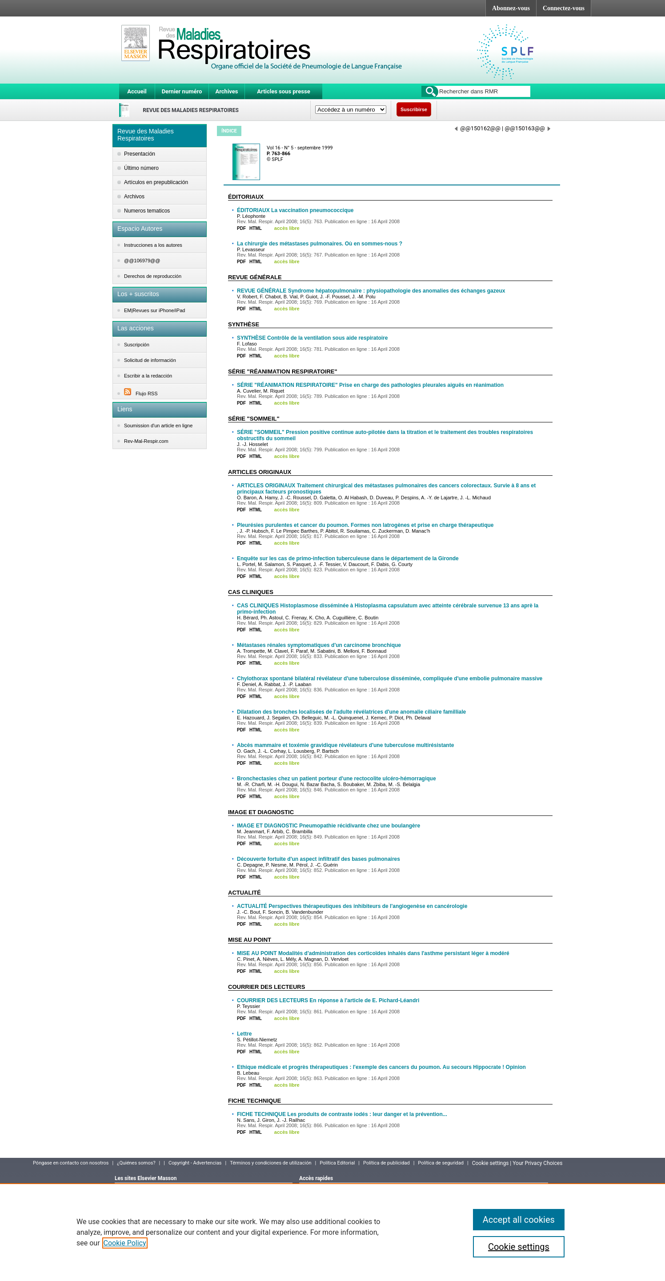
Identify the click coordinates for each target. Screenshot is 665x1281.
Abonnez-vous (511, 8)
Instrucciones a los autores (153, 245)
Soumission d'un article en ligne (158, 425)
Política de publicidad (386, 1163)
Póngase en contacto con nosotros (71, 1163)
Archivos (134, 196)
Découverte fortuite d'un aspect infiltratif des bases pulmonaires (318, 859)
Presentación (139, 154)
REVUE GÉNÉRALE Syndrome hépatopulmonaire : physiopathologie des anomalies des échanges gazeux (371, 291)
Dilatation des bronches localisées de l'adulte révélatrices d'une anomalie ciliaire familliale (351, 712)
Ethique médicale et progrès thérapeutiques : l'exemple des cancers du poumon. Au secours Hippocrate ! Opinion (381, 1067)
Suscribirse (414, 109)
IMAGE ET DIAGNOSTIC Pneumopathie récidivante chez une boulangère (328, 826)
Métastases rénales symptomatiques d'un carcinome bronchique (319, 645)
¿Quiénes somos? (136, 1163)
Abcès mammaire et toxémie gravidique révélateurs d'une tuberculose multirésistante (345, 745)
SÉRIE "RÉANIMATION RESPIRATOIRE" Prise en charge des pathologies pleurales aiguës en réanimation (370, 385)
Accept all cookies (519, 1219)
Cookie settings (518, 1246)
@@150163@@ (527, 128)
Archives (226, 91)
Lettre (244, 1034)
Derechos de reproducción (152, 276)
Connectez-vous (564, 8)
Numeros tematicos (147, 211)
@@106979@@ (142, 260)
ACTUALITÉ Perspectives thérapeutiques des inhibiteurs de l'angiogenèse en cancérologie (352, 906)
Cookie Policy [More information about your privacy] (125, 1243)
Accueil (136, 91)
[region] (332, 1232)
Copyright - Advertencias (195, 1163)
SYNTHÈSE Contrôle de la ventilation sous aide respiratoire (312, 338)
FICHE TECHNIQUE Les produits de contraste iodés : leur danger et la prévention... (342, 1114)
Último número (141, 168)
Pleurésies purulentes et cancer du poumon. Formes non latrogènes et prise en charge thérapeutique (365, 525)
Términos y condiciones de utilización (270, 1163)
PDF (241, 228)
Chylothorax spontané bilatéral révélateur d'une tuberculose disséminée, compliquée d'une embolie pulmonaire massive (389, 678)
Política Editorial (337, 1163)
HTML (255, 228)
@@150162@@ (478, 128)
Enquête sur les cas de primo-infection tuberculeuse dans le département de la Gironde (348, 558)
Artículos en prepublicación (156, 182)
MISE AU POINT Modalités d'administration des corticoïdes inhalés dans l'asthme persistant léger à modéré (373, 953)
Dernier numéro (182, 91)
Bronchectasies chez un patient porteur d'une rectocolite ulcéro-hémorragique (336, 778)
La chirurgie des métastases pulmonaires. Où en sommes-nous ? (319, 244)
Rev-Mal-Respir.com (146, 441)
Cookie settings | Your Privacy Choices (517, 1163)
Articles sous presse (283, 91)
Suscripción (136, 344)
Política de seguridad (441, 1163)
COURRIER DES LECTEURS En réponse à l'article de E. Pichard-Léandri (328, 1000)
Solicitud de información (150, 360)
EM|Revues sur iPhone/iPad (154, 310)
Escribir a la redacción (148, 375)
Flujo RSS (141, 393)
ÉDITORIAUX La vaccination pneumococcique (295, 210)
